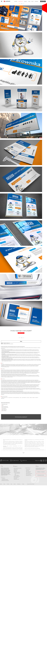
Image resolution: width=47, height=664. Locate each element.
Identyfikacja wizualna (4, 404)
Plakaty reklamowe (4, 409)
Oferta (15, 1)
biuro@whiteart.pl (14, 460)
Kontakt (36, 1)
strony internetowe (28, 474)
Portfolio (20, 1)
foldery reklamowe (28, 471)
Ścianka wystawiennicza (5, 406)
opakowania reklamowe (29, 473)
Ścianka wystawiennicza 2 (5, 407)
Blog (33, 1)
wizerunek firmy (28, 469)
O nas (29, 1)
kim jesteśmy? (3, 478)
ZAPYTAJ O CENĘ (4, 460)
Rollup (2, 405)
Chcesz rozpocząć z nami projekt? (21, 332)
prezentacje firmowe (28, 475)
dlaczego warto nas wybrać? (5, 480)
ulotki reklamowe (28, 472)
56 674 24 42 (23, 460)
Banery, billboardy (4, 410)
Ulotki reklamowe (4, 408)
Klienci (25, 1)
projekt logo (27, 470)
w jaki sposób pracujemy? (5, 479)
